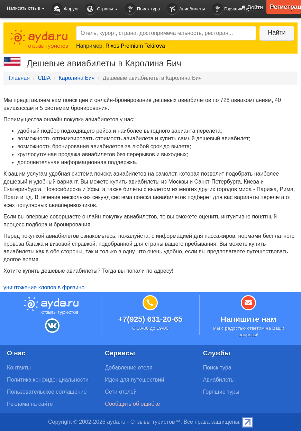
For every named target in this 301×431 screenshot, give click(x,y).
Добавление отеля (128, 368)
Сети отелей (121, 392)
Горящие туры (233, 9)
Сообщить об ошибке (132, 404)
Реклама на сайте (30, 404)
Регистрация (285, 6)
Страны (101, 9)
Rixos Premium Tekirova (135, 46)
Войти (250, 7)
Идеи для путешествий (134, 380)
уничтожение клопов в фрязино (43, 287)
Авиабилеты (186, 9)
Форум (64, 9)
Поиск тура (142, 9)
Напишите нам (248, 319)
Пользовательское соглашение (46, 392)
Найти (276, 32)
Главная (19, 78)
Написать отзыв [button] (26, 8)
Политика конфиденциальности (48, 380)
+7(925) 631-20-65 (150, 319)
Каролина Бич (76, 78)
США (44, 78)
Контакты (19, 368)
